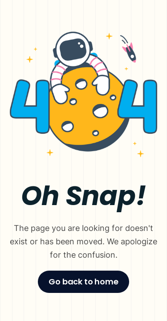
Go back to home (83, 281)
